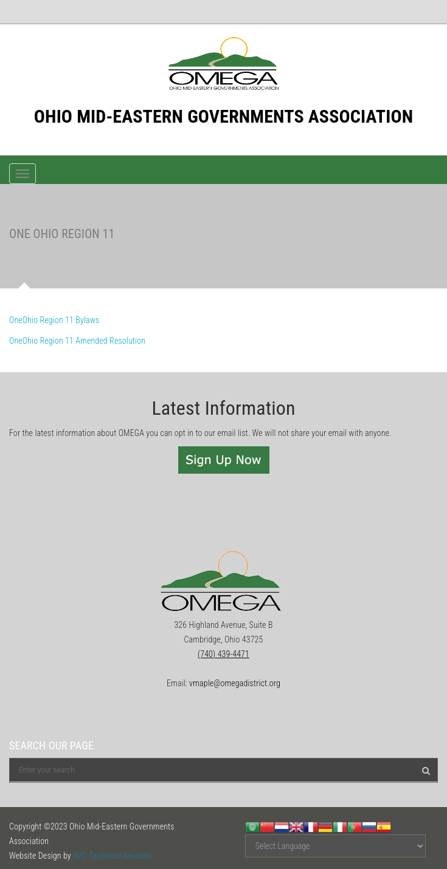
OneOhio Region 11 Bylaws (54, 320)
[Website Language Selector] (335, 845)
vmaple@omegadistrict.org (234, 683)
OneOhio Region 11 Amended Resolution (77, 341)
